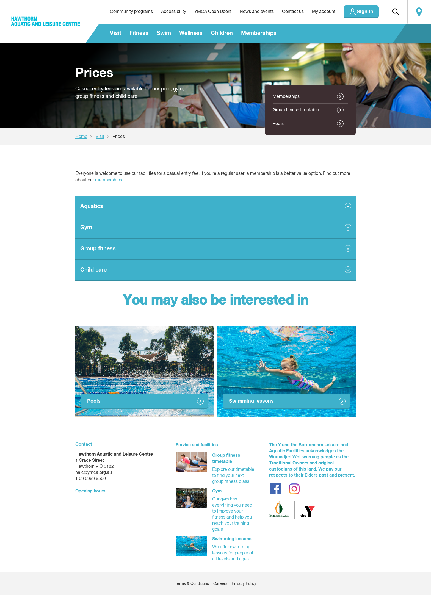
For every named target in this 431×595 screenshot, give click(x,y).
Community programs (131, 12)
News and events (257, 12)
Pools (278, 124)
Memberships (259, 33)
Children (222, 33)
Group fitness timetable (296, 110)
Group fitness (98, 248)
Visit (115, 33)
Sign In (365, 11)
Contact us (293, 12)
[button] (395, 12)
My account (323, 12)
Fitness (138, 33)
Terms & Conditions (192, 584)
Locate (419, 12)
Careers (220, 584)
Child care (93, 270)
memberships (108, 180)
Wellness (191, 33)
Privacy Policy (244, 584)
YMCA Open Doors (212, 12)
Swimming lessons (251, 401)
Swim (164, 33)
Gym (86, 227)
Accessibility (173, 12)
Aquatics (91, 206)
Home (81, 137)
